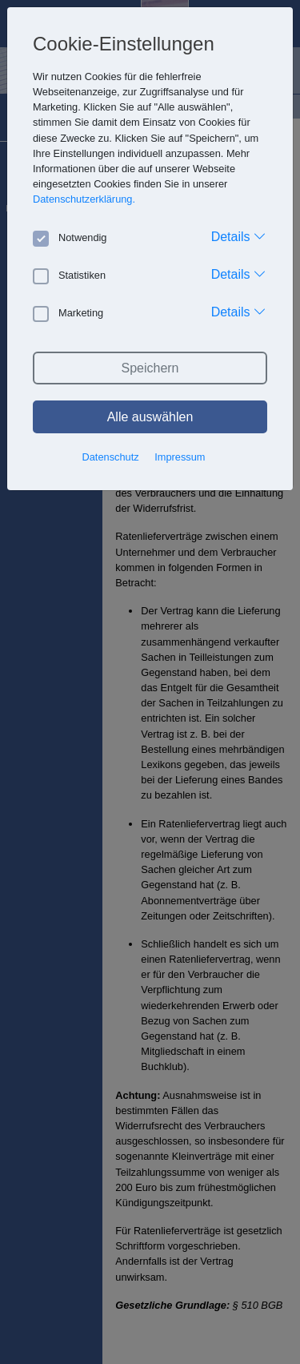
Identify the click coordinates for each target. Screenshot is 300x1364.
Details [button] (238, 235)
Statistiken (69, 275)
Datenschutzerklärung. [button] (84, 199)
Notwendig (69, 238)
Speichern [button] (149, 368)
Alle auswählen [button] (150, 417)
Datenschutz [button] (110, 457)
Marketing (68, 313)
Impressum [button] (179, 457)
